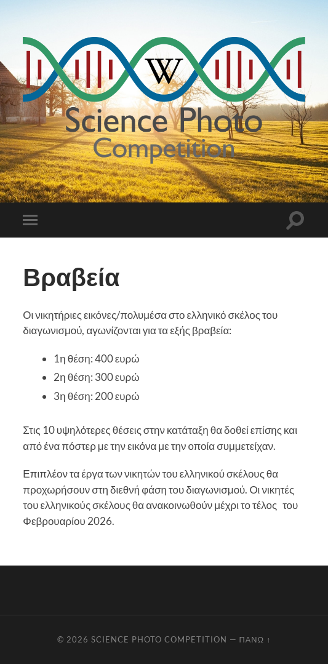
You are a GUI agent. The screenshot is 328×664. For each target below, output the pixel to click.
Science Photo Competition (159, 639)
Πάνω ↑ (255, 639)
